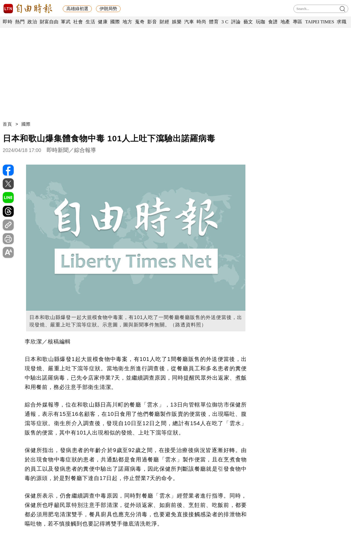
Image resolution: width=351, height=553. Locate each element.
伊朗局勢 (108, 8)
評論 (236, 21)
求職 (341, 21)
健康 (102, 21)
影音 (152, 21)
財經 (164, 21)
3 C (224, 21)
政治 (32, 21)
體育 (214, 21)
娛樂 (177, 21)
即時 (7, 21)
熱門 (20, 21)
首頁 (7, 124)
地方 (127, 21)
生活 (90, 21)
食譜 (273, 21)
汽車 (189, 21)
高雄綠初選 (77, 8)
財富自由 (49, 21)
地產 (285, 21)
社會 (78, 21)
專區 (297, 21)
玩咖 (260, 21)
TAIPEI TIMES (319, 21)
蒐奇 (140, 21)
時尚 (201, 21)
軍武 (65, 21)
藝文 (248, 21)
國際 (115, 21)
